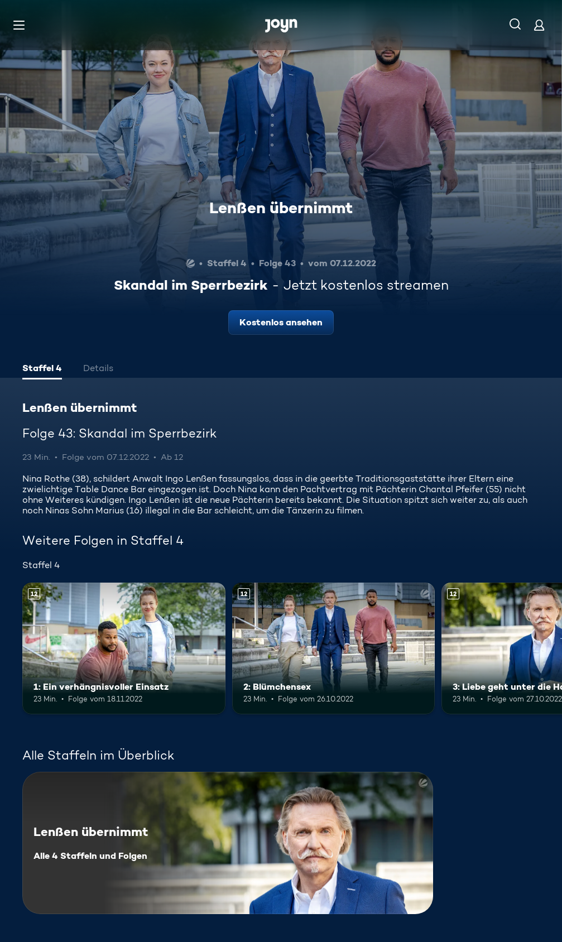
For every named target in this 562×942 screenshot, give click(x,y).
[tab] (42, 369)
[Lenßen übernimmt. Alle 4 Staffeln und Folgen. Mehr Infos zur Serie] (227, 843)
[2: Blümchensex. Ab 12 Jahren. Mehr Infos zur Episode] (333, 648)
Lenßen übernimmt (281, 207)
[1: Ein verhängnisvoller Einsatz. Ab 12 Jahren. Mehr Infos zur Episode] (123, 648)
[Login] (539, 25)
